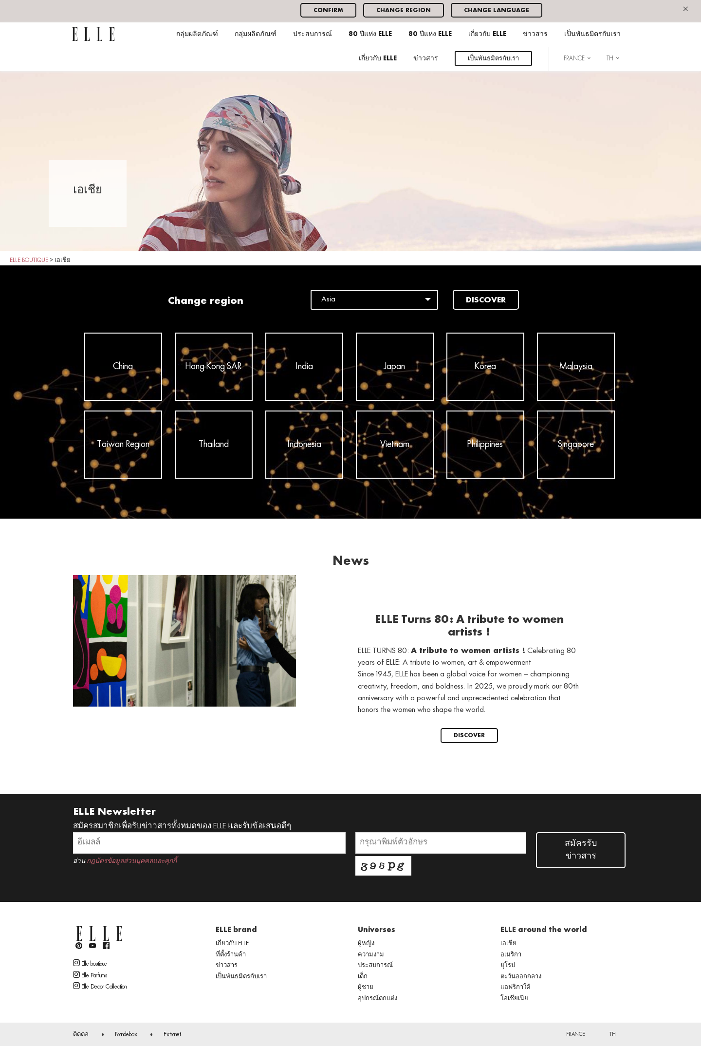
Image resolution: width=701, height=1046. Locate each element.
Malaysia (575, 367)
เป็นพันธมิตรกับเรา (592, 34)
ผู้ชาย (365, 987)
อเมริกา (510, 955)
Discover (486, 300)
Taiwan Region (123, 444)
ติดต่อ (81, 1035)
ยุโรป (507, 966)
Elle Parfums (90, 975)
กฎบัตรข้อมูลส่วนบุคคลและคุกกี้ (132, 861)
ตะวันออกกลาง (520, 977)
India (304, 367)
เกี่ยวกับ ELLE (487, 34)
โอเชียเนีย (514, 999)
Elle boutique (90, 963)
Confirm (328, 10)
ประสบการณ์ (312, 34)
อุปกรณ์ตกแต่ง (377, 999)
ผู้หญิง (366, 944)
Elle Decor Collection (100, 986)
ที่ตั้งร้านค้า (231, 955)
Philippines (485, 444)
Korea (485, 367)
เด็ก (363, 977)
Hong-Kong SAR (213, 367)
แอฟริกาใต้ (515, 987)
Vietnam (394, 444)
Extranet (172, 1035)
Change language (496, 10)
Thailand (214, 444)
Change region (403, 10)
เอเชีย (508, 944)
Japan (394, 367)
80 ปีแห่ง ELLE (370, 34)
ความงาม (371, 955)
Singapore (576, 444)
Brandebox (126, 1035)
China (123, 367)
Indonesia (304, 444)
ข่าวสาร (535, 34)
